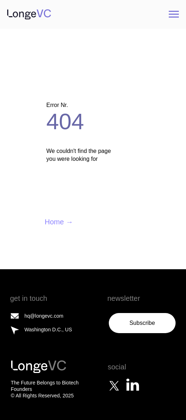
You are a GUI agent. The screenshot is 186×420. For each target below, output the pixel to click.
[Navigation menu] (174, 14)
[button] (142, 323)
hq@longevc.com (43, 316)
